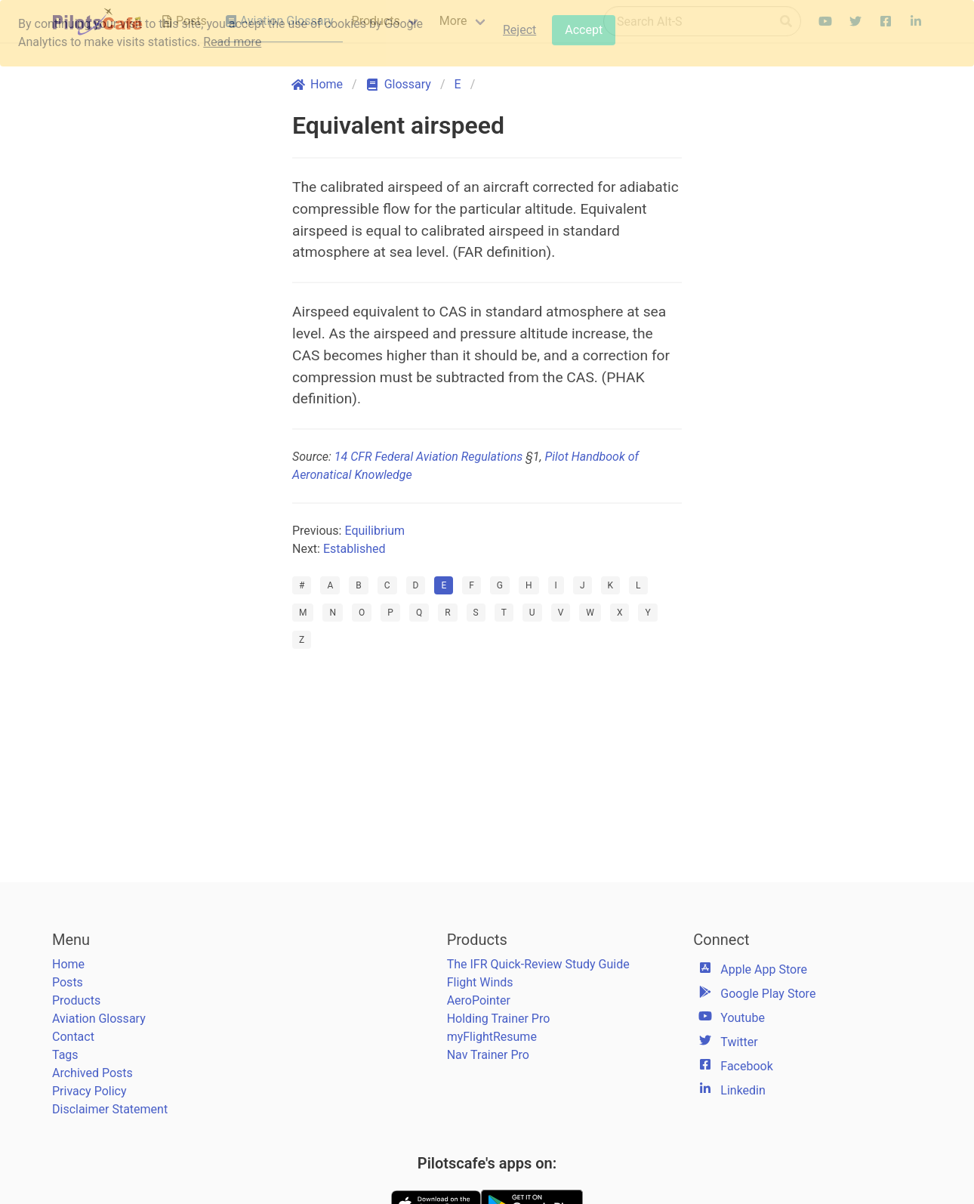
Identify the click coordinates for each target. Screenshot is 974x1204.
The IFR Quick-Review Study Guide (538, 964)
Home (68, 964)
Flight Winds (480, 982)
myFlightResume (492, 1037)
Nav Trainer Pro (488, 1055)
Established (354, 549)
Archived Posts (92, 1073)
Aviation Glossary (99, 1018)
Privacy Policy (89, 1091)
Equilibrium (374, 530)
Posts (67, 982)
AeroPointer (478, 1000)
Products (76, 1000)
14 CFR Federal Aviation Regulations (428, 456)
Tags (65, 1055)
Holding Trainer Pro (498, 1018)
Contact (73, 1037)
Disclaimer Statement (110, 1109)
